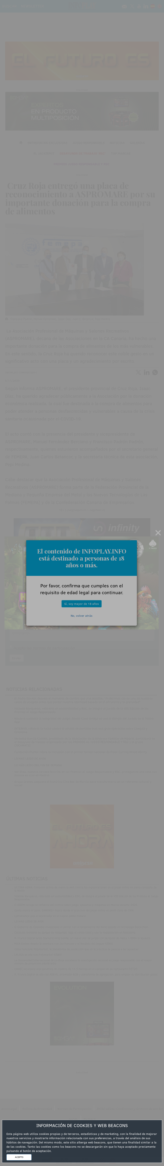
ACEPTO (19, 1157)
